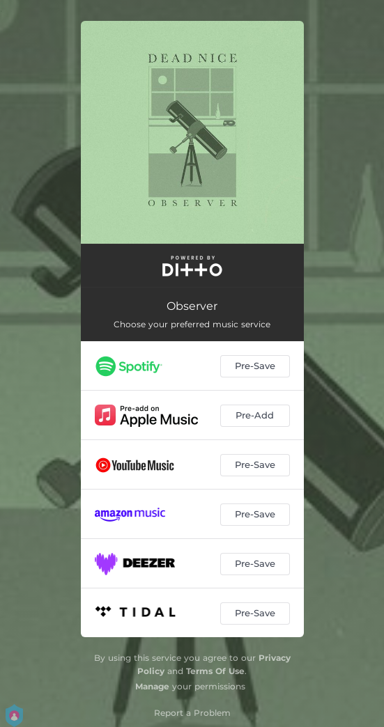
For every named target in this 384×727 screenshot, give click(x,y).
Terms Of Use (215, 671)
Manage (152, 686)
